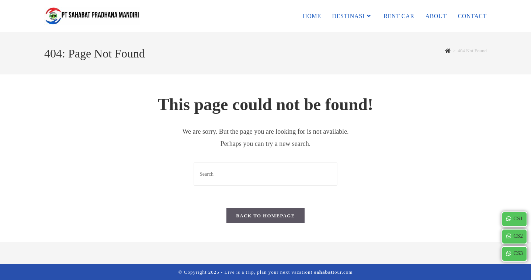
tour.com (333, 272)
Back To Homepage (265, 215)
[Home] (448, 50)
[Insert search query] (265, 174)
